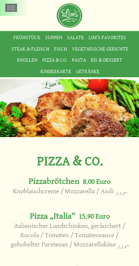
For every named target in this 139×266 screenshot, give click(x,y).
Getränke (87, 71)
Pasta (79, 60)
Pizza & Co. (54, 60)
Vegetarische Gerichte (100, 49)
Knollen (27, 60)
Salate (75, 37)
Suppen (53, 37)
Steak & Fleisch (30, 49)
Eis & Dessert (106, 60)
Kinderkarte (55, 71)
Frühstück (26, 37)
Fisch (60, 49)
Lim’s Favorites (107, 37)
